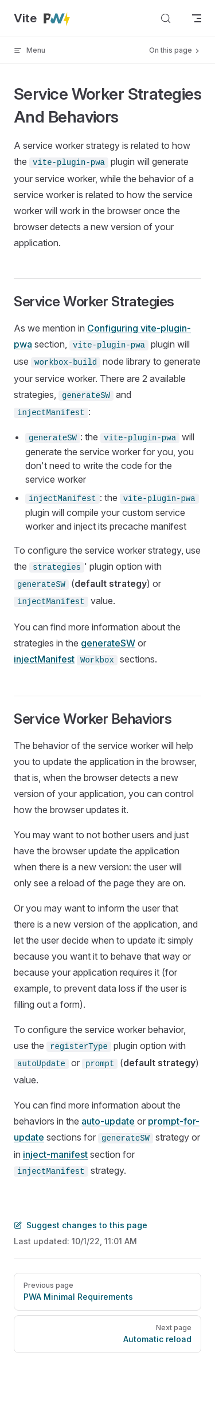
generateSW (108, 643)
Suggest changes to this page (80, 1225)
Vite (42, 18)
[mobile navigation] (196, 18)
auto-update (108, 1121)
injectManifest (44, 659)
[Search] (165, 18)
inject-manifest (55, 1154)
